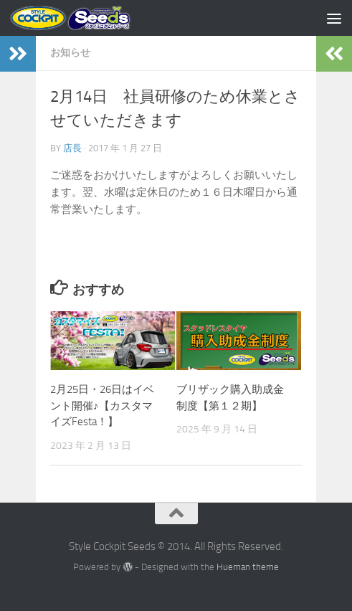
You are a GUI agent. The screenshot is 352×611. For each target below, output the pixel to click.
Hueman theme (248, 567)
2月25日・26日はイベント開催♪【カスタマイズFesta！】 (102, 405)
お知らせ (70, 53)
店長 (72, 148)
